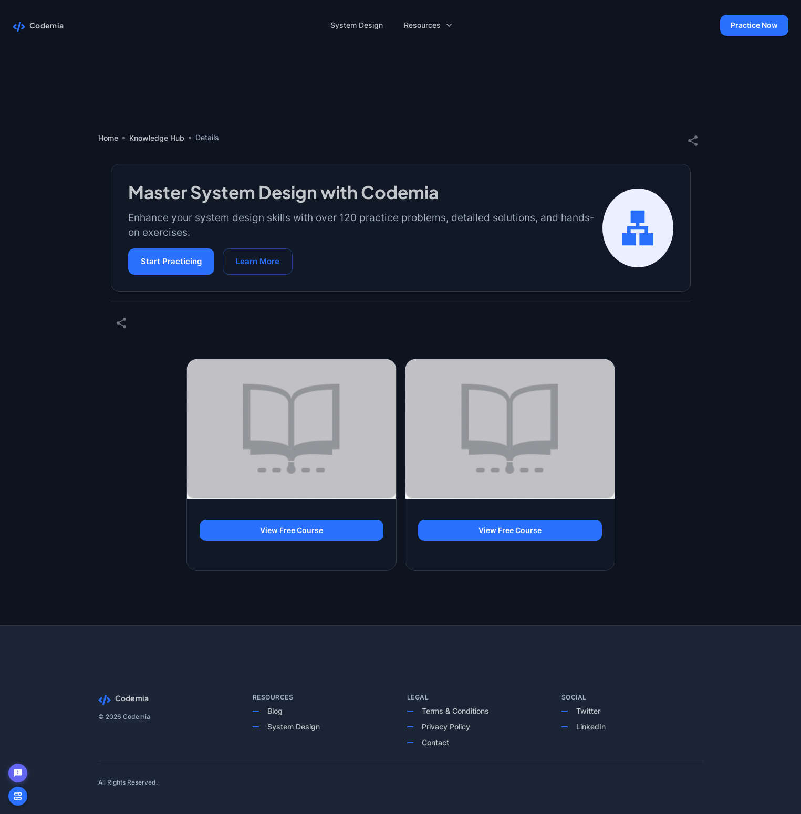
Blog (275, 710)
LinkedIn (591, 726)
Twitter (588, 710)
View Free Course (291, 530)
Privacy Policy (446, 726)
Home (108, 137)
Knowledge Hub (156, 137)
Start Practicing (171, 261)
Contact (435, 742)
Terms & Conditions (455, 710)
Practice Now (754, 25)
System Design (293, 726)
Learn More (257, 261)
